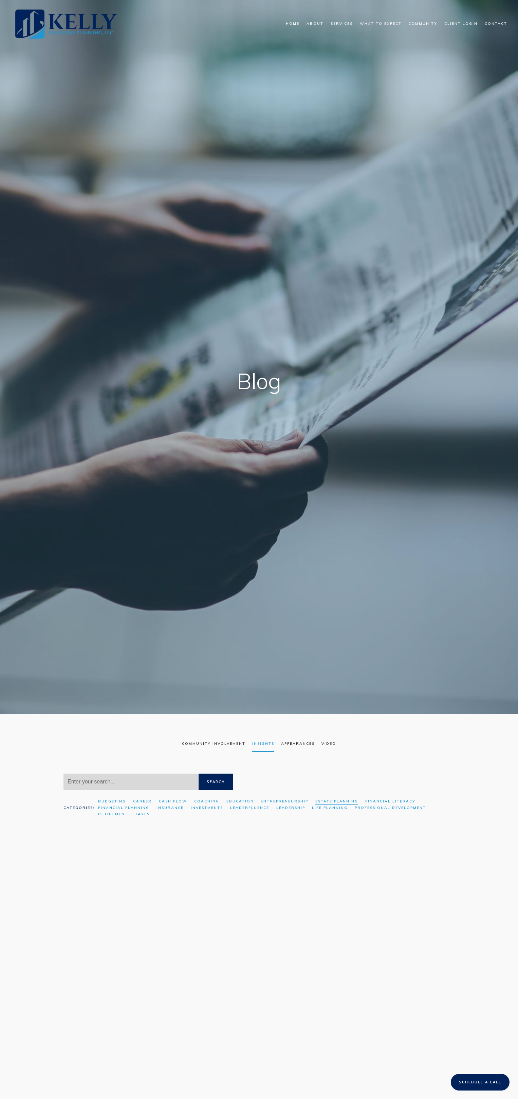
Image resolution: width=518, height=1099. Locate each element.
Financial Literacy (390, 801)
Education (240, 801)
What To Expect (381, 23)
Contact (496, 23)
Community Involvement (213, 743)
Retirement (113, 814)
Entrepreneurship (284, 801)
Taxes (142, 814)
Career (142, 801)
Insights (263, 743)
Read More (77, 1028)
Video (328, 743)
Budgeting (112, 801)
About (315, 23)
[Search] (131, 782)
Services (342, 23)
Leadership (290, 808)
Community (422, 23)
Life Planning (330, 808)
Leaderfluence (249, 808)
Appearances (298, 743)
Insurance (170, 808)
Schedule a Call (480, 1081)
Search (216, 781)
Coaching (206, 801)
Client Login (461, 23)
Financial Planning (123, 808)
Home (292, 23)
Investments (207, 808)
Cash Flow (173, 801)
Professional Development (390, 808)
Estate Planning (336, 801)
